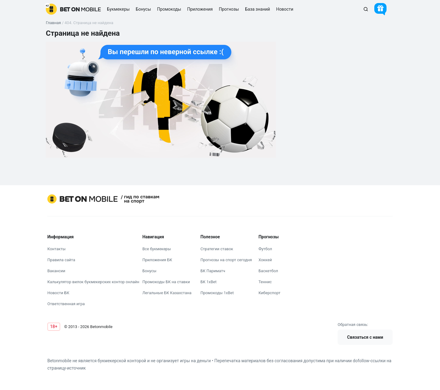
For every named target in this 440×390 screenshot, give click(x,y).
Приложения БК (157, 260)
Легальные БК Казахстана (167, 293)
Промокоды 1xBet (217, 293)
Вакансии (56, 271)
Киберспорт (269, 293)
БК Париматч (212, 271)
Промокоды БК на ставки (166, 282)
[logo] (73, 9)
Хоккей (265, 260)
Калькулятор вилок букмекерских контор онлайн (93, 282)
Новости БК (58, 293)
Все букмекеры (156, 249)
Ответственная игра (66, 304)
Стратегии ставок (216, 249)
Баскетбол (268, 271)
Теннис (265, 282)
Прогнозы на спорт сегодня (226, 260)
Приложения (200, 9)
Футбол (265, 249)
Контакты (56, 249)
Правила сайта (61, 260)
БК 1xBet (208, 282)
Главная (53, 23)
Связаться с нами (365, 337)
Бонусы (149, 271)
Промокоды (169, 9)
